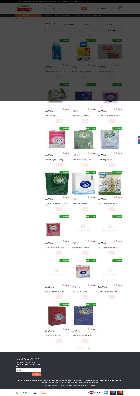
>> (89, 348)
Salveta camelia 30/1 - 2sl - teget (81, 336)
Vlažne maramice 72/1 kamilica (80, 248)
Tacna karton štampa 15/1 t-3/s (54, 292)
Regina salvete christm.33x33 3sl (108, 248)
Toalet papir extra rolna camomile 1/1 (109, 116)
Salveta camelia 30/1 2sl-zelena (81, 160)
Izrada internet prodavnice (82, 385)
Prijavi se (36, 374)
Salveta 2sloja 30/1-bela (105, 160)
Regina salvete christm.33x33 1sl (108, 204)
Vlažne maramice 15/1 (52, 116)
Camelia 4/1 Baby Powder (79, 292)
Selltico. (93, 385)
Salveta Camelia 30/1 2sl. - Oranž (108, 292)
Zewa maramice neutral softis (80, 116)
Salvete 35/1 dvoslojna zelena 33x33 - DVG (56, 204)
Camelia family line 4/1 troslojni (54, 160)
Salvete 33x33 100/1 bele (79, 204)
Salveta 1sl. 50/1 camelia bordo (54, 248)
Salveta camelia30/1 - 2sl (52, 336)
